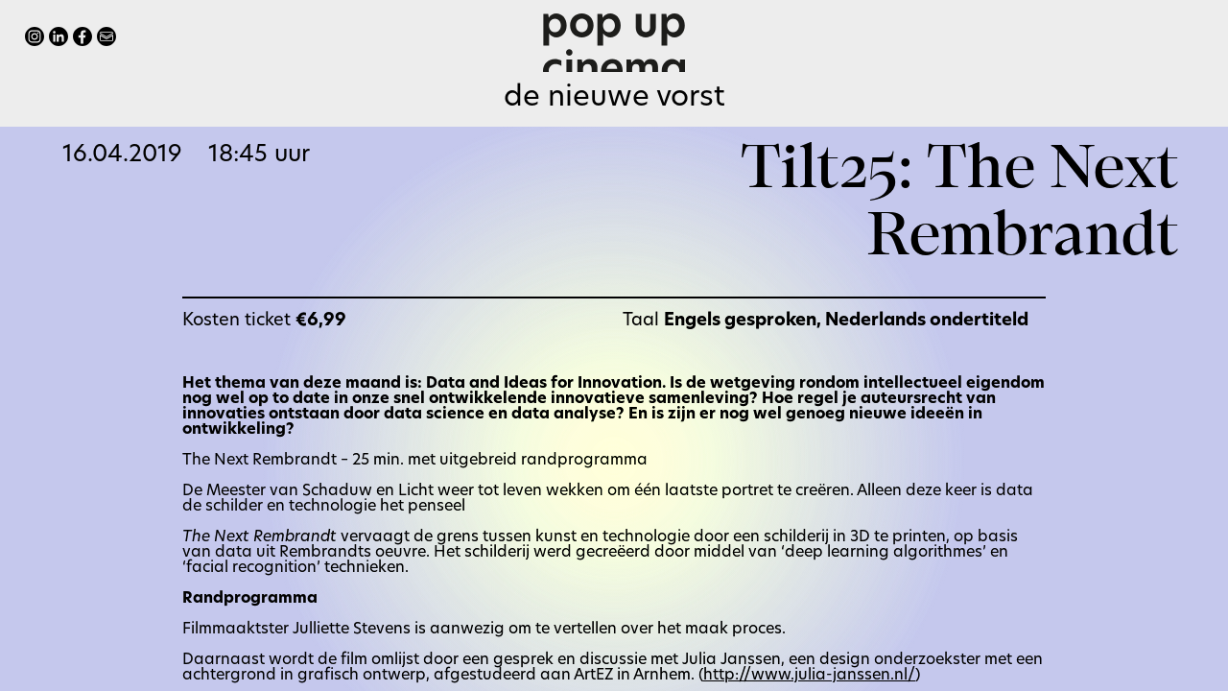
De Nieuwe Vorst (614, 98)
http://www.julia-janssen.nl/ (809, 675)
